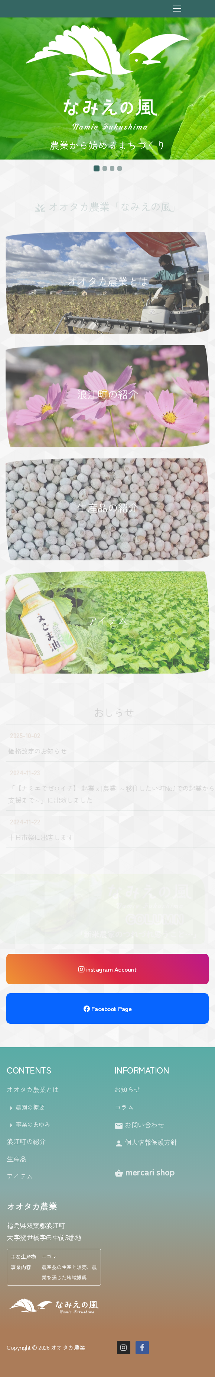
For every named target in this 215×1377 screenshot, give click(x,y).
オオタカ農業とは (108, 281)
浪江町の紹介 (107, 394)
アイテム (107, 621)
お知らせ (127, 1089)
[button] (97, 168)
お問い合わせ (139, 1125)
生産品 (16, 1159)
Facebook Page (108, 1008)
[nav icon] (177, 8)
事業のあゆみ (28, 1125)
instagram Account (107, 969)
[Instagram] (123, 1347)
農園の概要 (26, 1108)
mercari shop (144, 1172)
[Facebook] (142, 1347)
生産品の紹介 (107, 508)
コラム (124, 1107)
